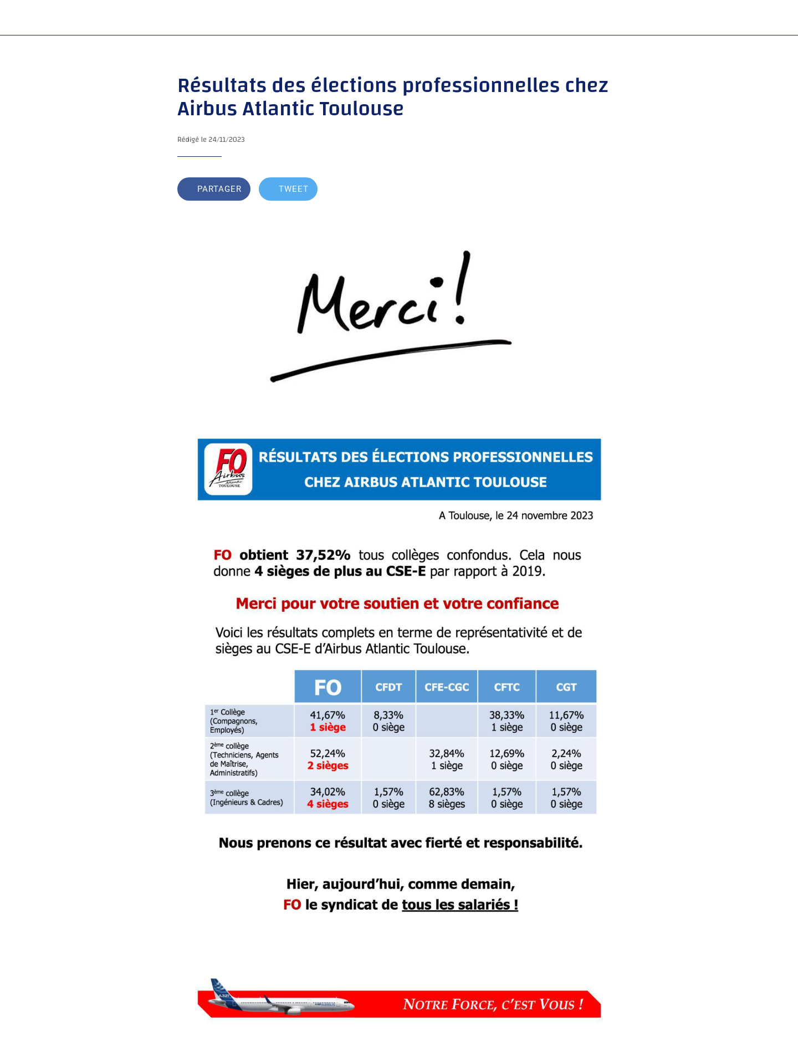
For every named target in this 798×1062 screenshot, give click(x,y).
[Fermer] (22, 17)
